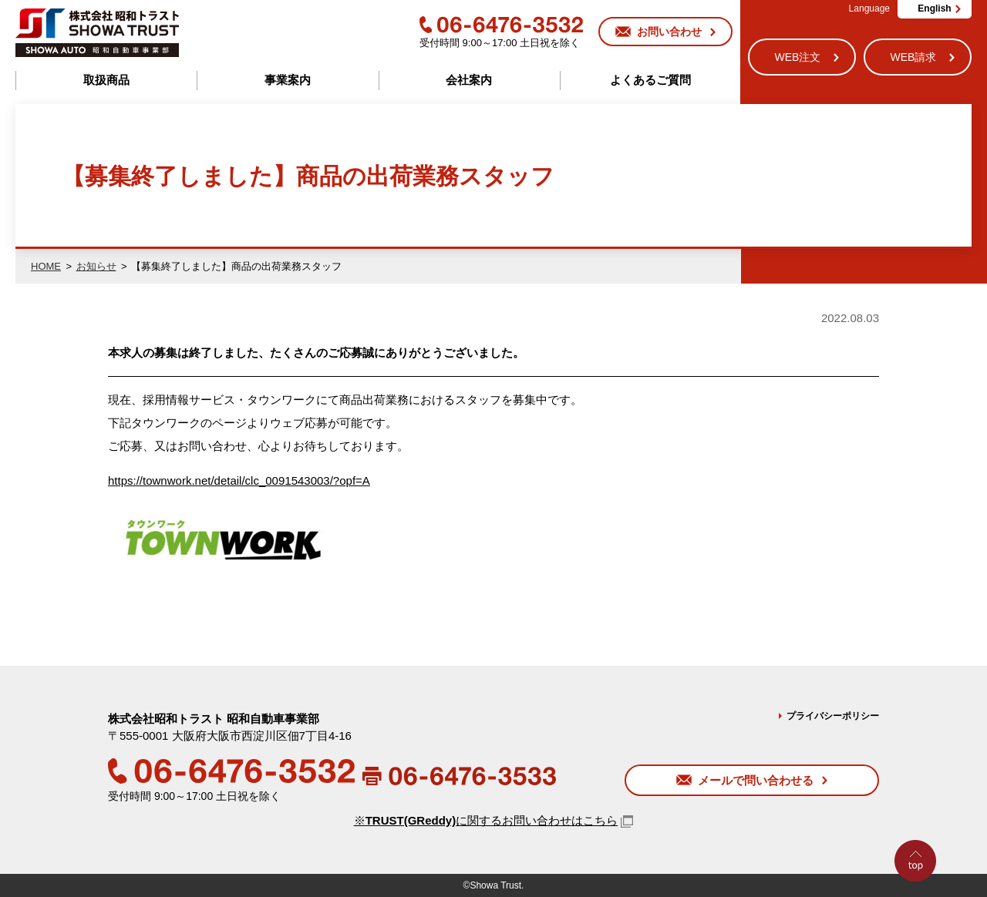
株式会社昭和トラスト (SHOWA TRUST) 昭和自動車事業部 (97, 32)
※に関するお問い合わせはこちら (486, 820)
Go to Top (919, 896)
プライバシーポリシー (833, 716)
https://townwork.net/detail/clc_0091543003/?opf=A (239, 480)
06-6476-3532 (501, 24)
